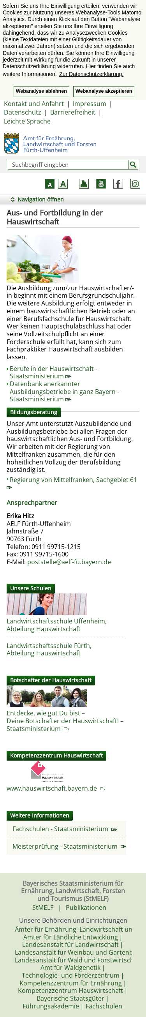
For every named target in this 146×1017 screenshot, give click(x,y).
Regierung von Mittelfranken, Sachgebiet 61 (72, 482)
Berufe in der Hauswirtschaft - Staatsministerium (53, 372)
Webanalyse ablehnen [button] (41, 91)
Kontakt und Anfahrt (34, 103)
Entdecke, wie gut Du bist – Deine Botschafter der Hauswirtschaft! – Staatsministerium (65, 721)
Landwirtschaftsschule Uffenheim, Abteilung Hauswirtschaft (57, 625)
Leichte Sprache (27, 121)
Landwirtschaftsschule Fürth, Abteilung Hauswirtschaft (49, 649)
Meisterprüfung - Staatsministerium (69, 846)
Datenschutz (22, 112)
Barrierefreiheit (72, 112)
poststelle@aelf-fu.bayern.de (69, 562)
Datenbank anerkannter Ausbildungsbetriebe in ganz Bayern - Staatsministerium (64, 391)
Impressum (89, 103)
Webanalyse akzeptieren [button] (104, 91)
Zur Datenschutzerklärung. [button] (91, 74)
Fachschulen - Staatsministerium (64, 829)
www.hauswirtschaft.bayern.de (56, 788)
